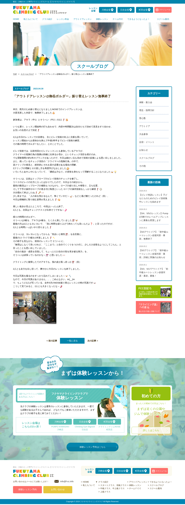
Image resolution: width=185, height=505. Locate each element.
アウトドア (144, 126)
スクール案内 (156, 488)
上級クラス (105, 492)
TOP (14, 74)
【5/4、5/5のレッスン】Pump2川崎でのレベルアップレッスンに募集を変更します (154, 216)
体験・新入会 (145, 102)
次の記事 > (92, 340)
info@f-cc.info (67, 482)
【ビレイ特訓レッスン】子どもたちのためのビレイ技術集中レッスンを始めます (153, 198)
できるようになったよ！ (161, 482)
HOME (86, 482)
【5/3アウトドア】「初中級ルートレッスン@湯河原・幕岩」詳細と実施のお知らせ (153, 253)
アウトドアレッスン (138, 482)
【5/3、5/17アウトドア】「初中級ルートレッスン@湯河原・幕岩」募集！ (153, 272)
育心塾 (142, 118)
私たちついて (89, 485)
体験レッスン (135, 485)
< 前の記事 (52, 340)
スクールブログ (26, 74)
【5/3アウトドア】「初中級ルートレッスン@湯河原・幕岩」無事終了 (153, 235)
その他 (142, 166)
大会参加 (143, 134)
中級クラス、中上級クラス (112, 488)
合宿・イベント (146, 142)
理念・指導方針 (146, 110)
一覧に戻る (72, 340)
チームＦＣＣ (135, 488)
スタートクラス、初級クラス (113, 485)
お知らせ (143, 150)
